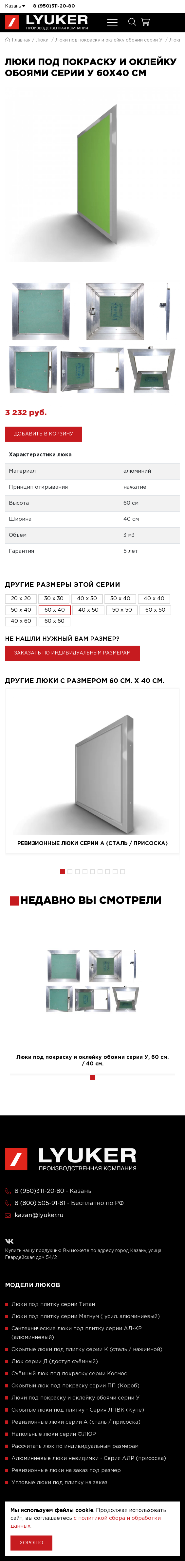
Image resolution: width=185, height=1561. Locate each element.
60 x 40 (55, 610)
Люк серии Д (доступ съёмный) (54, 1361)
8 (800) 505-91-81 (40, 1203)
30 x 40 (120, 598)
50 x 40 (21, 610)
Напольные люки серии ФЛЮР (53, 1434)
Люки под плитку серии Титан (53, 1304)
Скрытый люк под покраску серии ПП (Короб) (75, 1385)
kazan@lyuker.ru (39, 1215)
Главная (17, 40)
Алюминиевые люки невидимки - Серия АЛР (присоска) (88, 1458)
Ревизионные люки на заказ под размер (66, 1470)
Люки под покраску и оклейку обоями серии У (108, 40)
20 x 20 (21, 598)
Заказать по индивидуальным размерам (72, 653)
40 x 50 (88, 610)
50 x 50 (122, 610)
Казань (15, 6)
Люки (42, 40)
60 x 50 (155, 610)
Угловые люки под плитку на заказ (59, 1482)
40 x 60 (21, 621)
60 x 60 (55, 621)
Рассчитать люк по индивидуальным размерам (75, 1446)
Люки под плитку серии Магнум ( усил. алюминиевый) (85, 1316)
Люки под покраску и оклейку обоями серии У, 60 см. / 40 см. (92, 1060)
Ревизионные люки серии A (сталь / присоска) (92, 843)
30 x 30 (54, 598)
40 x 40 (154, 598)
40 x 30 (87, 598)
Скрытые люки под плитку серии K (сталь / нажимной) (86, 1349)
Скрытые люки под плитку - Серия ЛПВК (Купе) (77, 1410)
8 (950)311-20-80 (54, 6)
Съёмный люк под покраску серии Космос (69, 1373)
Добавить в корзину (43, 434)
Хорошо (31, 1543)
